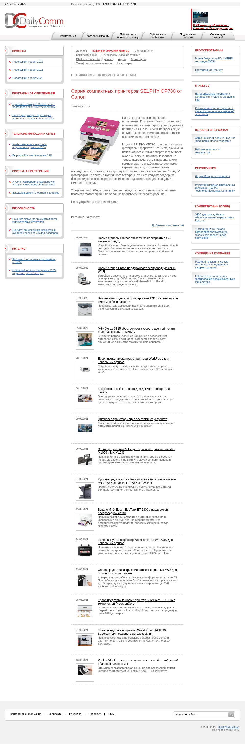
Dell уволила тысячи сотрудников (207, 151)
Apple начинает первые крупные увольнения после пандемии (215, 139)
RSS (111, 714)
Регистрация (68, 35)
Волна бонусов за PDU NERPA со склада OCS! (214, 60)
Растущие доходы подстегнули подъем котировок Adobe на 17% (33, 116)
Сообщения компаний (212, 253)
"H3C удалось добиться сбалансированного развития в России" (214, 217)
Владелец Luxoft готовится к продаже (35, 192)
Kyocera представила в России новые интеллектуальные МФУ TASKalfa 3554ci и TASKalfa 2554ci (137, 481)
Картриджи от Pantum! (209, 69)
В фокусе (202, 85)
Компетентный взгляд (212, 206)
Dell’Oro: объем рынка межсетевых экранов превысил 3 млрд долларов (35, 231)
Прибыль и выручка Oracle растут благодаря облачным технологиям (33, 105)
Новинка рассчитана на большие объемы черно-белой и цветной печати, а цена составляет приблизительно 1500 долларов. (134, 640)
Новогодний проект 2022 (27, 61)
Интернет (19, 248)
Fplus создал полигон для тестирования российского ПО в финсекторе (215, 279)
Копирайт (95, 714)
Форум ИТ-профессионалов (212, 176)
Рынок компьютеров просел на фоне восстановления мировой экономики (214, 111)
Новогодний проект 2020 (27, 77)
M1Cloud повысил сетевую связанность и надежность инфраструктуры (211, 264)
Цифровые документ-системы (106, 75)
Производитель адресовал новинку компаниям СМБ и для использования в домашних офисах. (134, 307)
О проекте (55, 714)
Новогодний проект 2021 (27, 69)
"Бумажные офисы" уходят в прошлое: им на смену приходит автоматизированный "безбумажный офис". (136, 424)
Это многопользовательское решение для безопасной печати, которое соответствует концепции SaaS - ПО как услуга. (137, 669)
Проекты (19, 51)
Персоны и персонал (211, 129)
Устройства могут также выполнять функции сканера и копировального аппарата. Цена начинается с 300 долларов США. (135, 369)
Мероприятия (205, 168)
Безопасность (23, 208)
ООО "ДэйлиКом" (228, 727)
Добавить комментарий (168, 225)
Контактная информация (25, 714)
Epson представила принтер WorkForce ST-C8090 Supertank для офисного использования (132, 632)
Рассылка (75, 714)
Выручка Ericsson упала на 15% (32, 155)
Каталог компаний (98, 35)
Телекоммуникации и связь (33, 133)
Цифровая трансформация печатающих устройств (132, 419)
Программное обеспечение (33, 93)
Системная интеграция (30, 171)
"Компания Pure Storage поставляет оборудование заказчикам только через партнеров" (211, 233)
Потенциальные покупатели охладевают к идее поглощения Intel (215, 96)
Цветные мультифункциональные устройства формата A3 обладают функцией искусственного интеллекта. (134, 488)
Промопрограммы (209, 50)
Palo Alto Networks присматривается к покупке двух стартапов (35, 220)
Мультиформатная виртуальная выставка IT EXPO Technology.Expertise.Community (215, 187)
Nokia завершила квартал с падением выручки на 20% (29, 146)
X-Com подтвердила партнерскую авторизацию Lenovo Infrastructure (33, 183)
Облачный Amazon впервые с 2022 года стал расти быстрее (34, 272)
